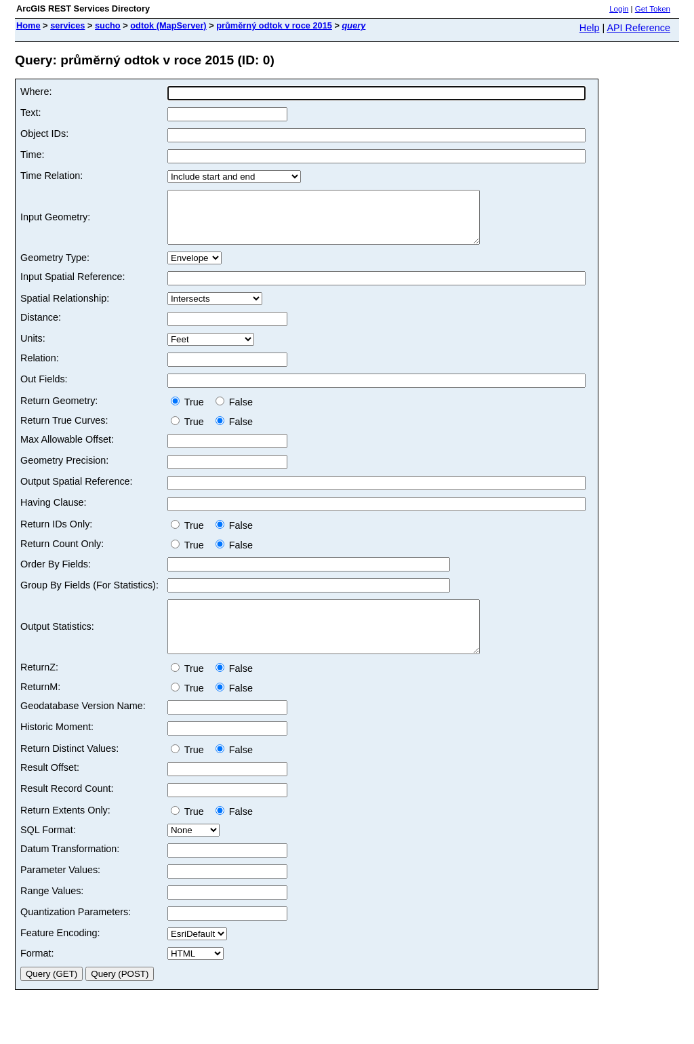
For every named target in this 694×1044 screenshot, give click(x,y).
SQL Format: (48, 850)
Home (28, 25)
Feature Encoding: (60, 953)
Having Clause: (53, 512)
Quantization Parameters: (75, 932)
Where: (36, 91)
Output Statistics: (57, 642)
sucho (108, 25)
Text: (30, 112)
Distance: (40, 327)
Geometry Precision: (64, 470)
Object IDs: (44, 133)
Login (618, 9)
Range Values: (51, 911)
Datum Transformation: (69, 869)
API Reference (638, 27)
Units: (32, 348)
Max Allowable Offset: (67, 449)
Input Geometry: (55, 222)
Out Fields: (44, 389)
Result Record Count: (67, 808)
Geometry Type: (54, 267)
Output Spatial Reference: (76, 491)
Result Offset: (49, 787)
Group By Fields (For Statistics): (89, 595)
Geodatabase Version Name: (83, 726)
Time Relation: (51, 175)
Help (589, 27)
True (190, 412)
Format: (37, 973)
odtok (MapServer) (168, 25)
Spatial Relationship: (64, 308)
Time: (32, 154)
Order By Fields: (55, 574)
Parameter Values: (60, 890)
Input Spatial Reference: (72, 286)
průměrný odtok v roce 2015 (274, 25)
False (234, 412)
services (67, 25)
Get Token (652, 9)
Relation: (39, 368)
